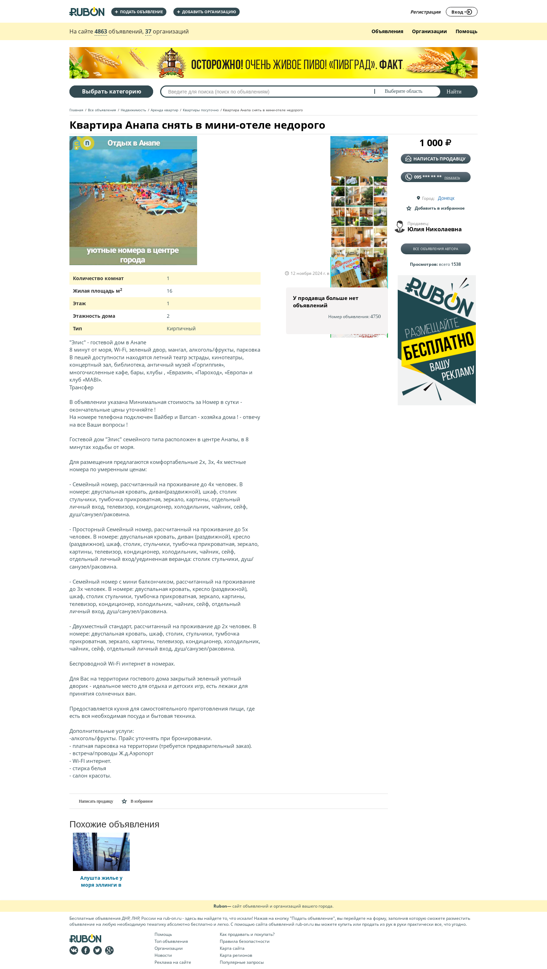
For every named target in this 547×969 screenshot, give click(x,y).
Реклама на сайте (173, 962)
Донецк (446, 198)
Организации (429, 31)
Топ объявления (171, 941)
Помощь (467, 31)
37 (148, 31)
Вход (461, 12)
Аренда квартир (164, 109)
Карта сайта (232, 948)
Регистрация (425, 12)
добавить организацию (206, 12)
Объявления (387, 31)
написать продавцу (435, 159)
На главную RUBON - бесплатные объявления (86, 11)
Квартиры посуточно (201, 109)
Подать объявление (139, 12)
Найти (454, 92)
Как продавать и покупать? (247, 934)
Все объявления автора (435, 248)
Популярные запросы (242, 962)
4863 (101, 31)
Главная (76, 109)
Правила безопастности (245, 941)
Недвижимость (133, 109)
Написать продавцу (91, 801)
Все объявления (102, 109)
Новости (163, 955)
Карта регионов (236, 955)
